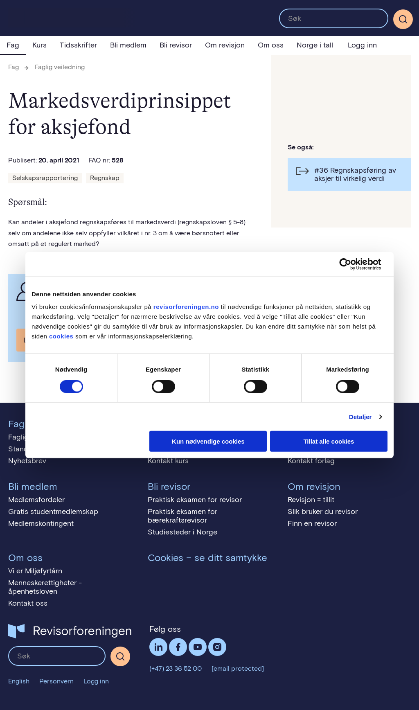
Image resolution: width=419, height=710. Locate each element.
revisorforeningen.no (186, 306)
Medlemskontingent (41, 523)
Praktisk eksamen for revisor (195, 499)
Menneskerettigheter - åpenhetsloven (45, 587)
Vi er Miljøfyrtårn (35, 570)
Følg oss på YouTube (198, 647)
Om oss (271, 45)
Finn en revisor (312, 523)
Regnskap (104, 178)
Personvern (56, 681)
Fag (13, 45)
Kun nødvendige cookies (208, 441)
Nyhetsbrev (27, 460)
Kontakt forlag (311, 460)
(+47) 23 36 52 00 (175, 668)
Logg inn (362, 45)
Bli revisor (176, 45)
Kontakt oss (27, 603)
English (18, 681)
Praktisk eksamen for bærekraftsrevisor (182, 516)
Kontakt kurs (168, 460)
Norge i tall (315, 45)
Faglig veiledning (60, 67)
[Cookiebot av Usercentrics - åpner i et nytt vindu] (351, 264)
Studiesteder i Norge (182, 531)
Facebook (178, 647)
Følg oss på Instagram (217, 647)
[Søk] (403, 19)
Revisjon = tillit (311, 499)
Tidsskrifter (78, 45)
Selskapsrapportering (45, 178)
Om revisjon (225, 45)
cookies (61, 336)
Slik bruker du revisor (323, 511)
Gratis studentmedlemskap (53, 511)
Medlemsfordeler (36, 499)
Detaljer (360, 416)
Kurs (39, 45)
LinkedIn (158, 647)
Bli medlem (128, 45)
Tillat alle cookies (328, 441)
